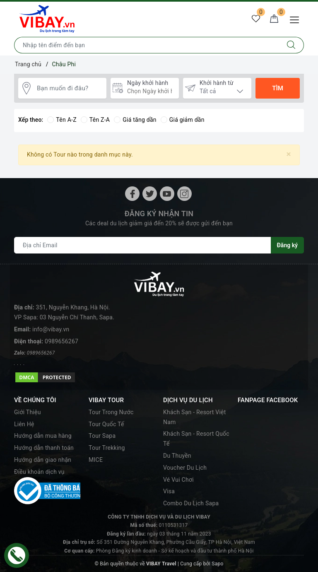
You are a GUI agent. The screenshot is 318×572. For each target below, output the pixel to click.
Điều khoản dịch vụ (39, 471)
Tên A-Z (61, 119)
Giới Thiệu (27, 412)
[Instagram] (184, 193)
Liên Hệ (24, 424)
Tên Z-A (95, 119)
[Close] (288, 154)
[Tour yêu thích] (256, 19)
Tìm (277, 88)
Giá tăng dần (135, 119)
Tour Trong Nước (111, 412)
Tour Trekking (107, 447)
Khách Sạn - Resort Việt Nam (194, 417)
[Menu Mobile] (296, 19)
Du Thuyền (177, 455)
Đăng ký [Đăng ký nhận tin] (287, 245)
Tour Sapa (102, 435)
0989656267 (61, 341)
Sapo (217, 564)
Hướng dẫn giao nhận (42, 459)
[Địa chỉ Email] (142, 245)
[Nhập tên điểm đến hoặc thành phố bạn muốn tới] (146, 45)
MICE (96, 459)
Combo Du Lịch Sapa (191, 503)
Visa (169, 491)
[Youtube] (167, 193)
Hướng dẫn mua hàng (43, 435)
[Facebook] (132, 193)
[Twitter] (149, 193)
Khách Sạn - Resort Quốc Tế (196, 438)
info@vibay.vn (50, 329)
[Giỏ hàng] (274, 19)
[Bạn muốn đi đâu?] (69, 88)
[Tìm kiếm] (291, 45)
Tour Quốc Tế (106, 424)
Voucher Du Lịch (185, 467)
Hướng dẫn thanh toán (44, 447)
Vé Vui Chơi (178, 479)
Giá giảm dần (183, 119)
